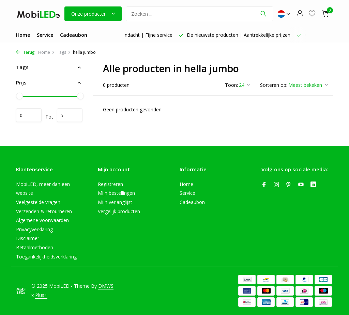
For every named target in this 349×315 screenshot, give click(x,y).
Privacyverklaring (34, 229)
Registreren (110, 184)
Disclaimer (27, 238)
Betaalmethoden (34, 247)
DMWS (105, 286)
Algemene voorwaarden (42, 220)
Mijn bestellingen (116, 193)
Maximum (69, 115)
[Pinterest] (288, 185)
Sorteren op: (273, 85)
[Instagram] (276, 185)
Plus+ (41, 295)
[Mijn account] (300, 14)
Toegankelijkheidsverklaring (46, 256)
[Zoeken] (199, 13)
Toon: (231, 85)
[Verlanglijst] (312, 14)
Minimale (29, 115)
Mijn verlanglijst (115, 202)
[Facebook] (264, 185)
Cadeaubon (73, 35)
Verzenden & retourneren (44, 211)
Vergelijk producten (119, 211)
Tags (64, 52)
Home (23, 35)
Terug (25, 52)
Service (45, 35)
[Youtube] (301, 185)
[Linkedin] (313, 185)
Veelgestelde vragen (38, 202)
